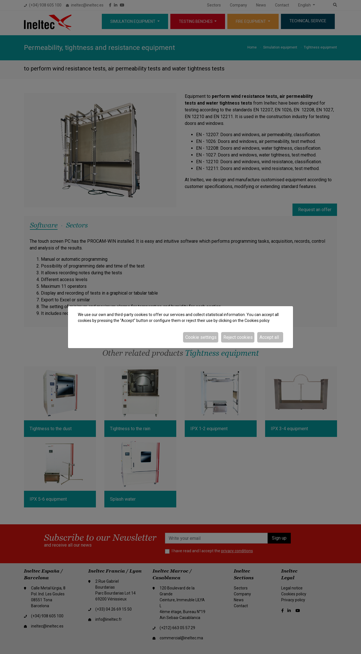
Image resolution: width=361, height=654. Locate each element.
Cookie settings (201, 337)
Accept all (269, 337)
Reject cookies (238, 337)
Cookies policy (257, 320)
